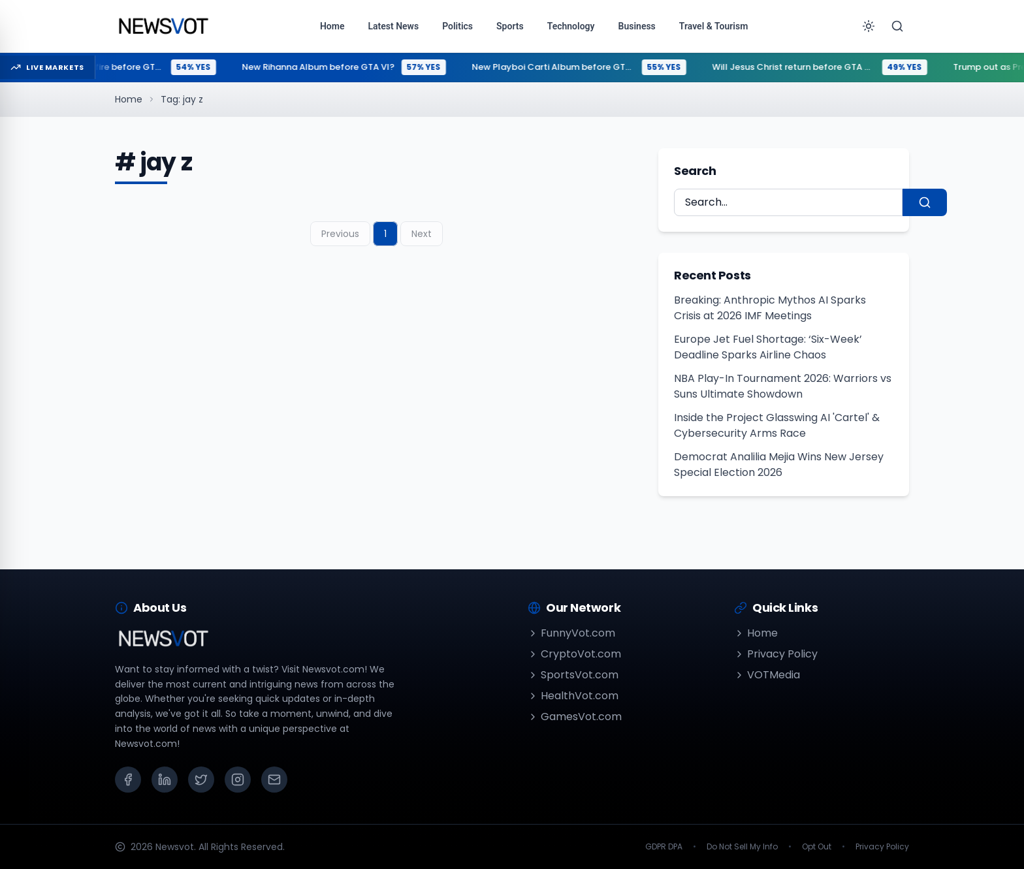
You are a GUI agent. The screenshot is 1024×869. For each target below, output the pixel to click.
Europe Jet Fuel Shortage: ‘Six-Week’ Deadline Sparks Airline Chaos (768, 347)
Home (128, 99)
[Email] (274, 779)
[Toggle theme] (868, 26)
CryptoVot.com (574, 653)
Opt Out (816, 847)
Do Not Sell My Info (742, 847)
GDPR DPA (663, 847)
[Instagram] (238, 779)
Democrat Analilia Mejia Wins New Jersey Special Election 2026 (779, 464)
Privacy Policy (776, 653)
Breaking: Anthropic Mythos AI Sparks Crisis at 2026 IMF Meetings (770, 307)
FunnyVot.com (571, 632)
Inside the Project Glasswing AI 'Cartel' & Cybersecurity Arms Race (777, 425)
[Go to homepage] (163, 26)
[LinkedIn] (165, 779)
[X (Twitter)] (201, 779)
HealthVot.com (573, 695)
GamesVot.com (575, 716)
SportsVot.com (573, 674)
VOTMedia (767, 674)
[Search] (897, 26)
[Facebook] (128, 779)
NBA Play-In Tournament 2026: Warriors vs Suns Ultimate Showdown (782, 386)
